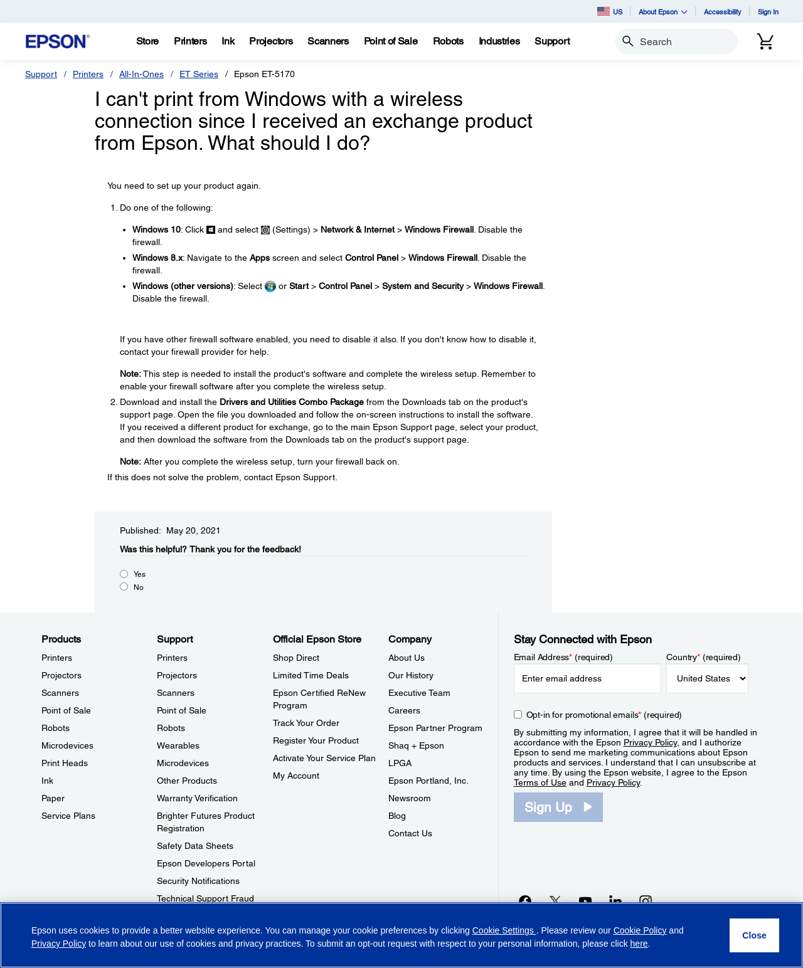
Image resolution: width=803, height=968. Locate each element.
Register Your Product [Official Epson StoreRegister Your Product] (316, 740)
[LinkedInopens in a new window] (615, 901)
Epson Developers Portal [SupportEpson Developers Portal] (206, 863)
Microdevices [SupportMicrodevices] (183, 763)
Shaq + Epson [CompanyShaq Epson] (416, 745)
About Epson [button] (663, 12)
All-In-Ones (141, 74)
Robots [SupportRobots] (171, 728)
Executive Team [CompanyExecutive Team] (419, 693)
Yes (140, 574)
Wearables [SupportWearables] (178, 745)
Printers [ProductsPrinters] (56, 658)
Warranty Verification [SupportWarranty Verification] (197, 798)
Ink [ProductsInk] (47, 781)
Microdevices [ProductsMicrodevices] (67, 745)
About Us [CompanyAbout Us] (406, 658)
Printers (88, 74)
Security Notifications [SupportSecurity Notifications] (198, 881)
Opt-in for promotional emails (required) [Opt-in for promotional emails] (604, 715)
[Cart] (765, 41)
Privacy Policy (650, 742)
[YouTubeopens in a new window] (585, 901)
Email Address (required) (564, 657)
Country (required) (703, 657)
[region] (401, 935)
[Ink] (227, 41)
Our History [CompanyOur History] (410, 675)
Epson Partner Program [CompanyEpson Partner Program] (435, 728)
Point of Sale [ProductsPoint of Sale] (66, 710)
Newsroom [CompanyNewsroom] (409, 798)
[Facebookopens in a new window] (525, 901)
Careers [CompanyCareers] (404, 710)
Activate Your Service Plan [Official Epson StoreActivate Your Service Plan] (324, 758)
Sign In (768, 12)
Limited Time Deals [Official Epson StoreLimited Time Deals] (311, 675)
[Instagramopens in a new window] (645, 901)
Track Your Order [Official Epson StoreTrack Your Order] (306, 723)
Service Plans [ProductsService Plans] (68, 816)
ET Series (198, 74)
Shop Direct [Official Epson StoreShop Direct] (296, 658)
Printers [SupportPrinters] (172, 658)
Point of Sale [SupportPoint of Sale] (181, 710)
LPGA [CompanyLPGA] (400, 763)
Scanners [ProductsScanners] (60, 693)
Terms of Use (540, 782)
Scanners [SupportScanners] (175, 693)
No (139, 587)
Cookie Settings (504, 930)
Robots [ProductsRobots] (55, 728)
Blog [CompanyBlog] (397, 816)
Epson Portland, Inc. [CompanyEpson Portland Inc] (428, 781)
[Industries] (499, 41)
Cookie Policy (640, 930)
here (639, 944)
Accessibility (723, 12)
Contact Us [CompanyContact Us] (410, 833)
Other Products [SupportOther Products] (187, 781)
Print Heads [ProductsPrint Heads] (64, 763)
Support (41, 74)
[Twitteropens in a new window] (555, 901)
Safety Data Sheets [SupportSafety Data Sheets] (195, 846)
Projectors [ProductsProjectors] (61, 675)
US (609, 11)
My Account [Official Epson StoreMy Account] (296, 776)
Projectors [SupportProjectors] (177, 675)
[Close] (754, 935)
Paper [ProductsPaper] (53, 798)
